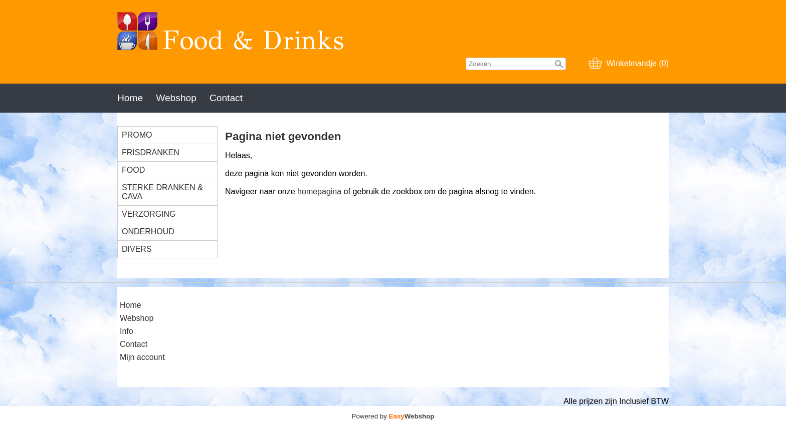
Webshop (176, 98)
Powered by (393, 416)
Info (126, 331)
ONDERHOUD (148, 231)
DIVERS (137, 249)
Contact (226, 98)
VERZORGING (149, 214)
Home (130, 98)
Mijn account (142, 357)
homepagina (319, 191)
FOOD (133, 170)
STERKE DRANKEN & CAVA (162, 192)
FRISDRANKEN (150, 152)
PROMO (137, 135)
